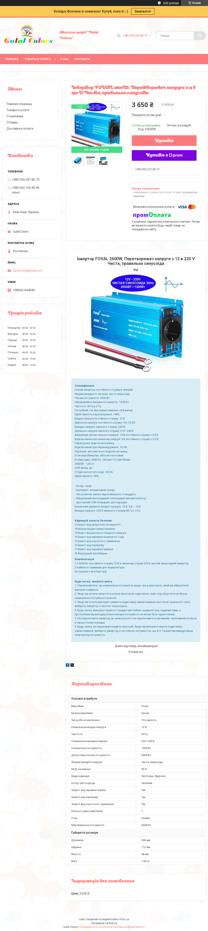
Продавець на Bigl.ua (104, 923)
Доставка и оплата (20, 128)
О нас (64, 59)
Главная (11, 59)
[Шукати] (200, 35)
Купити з (164, 155)
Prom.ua (124, 919)
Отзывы (12, 122)
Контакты (82, 59)
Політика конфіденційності (128, 926)
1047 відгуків (171, 2)
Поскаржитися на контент (95, 926)
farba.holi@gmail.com (27, 270)
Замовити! (143, 11)
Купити (164, 141)
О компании (15, 116)
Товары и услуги (38, 59)
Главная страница (19, 104)
